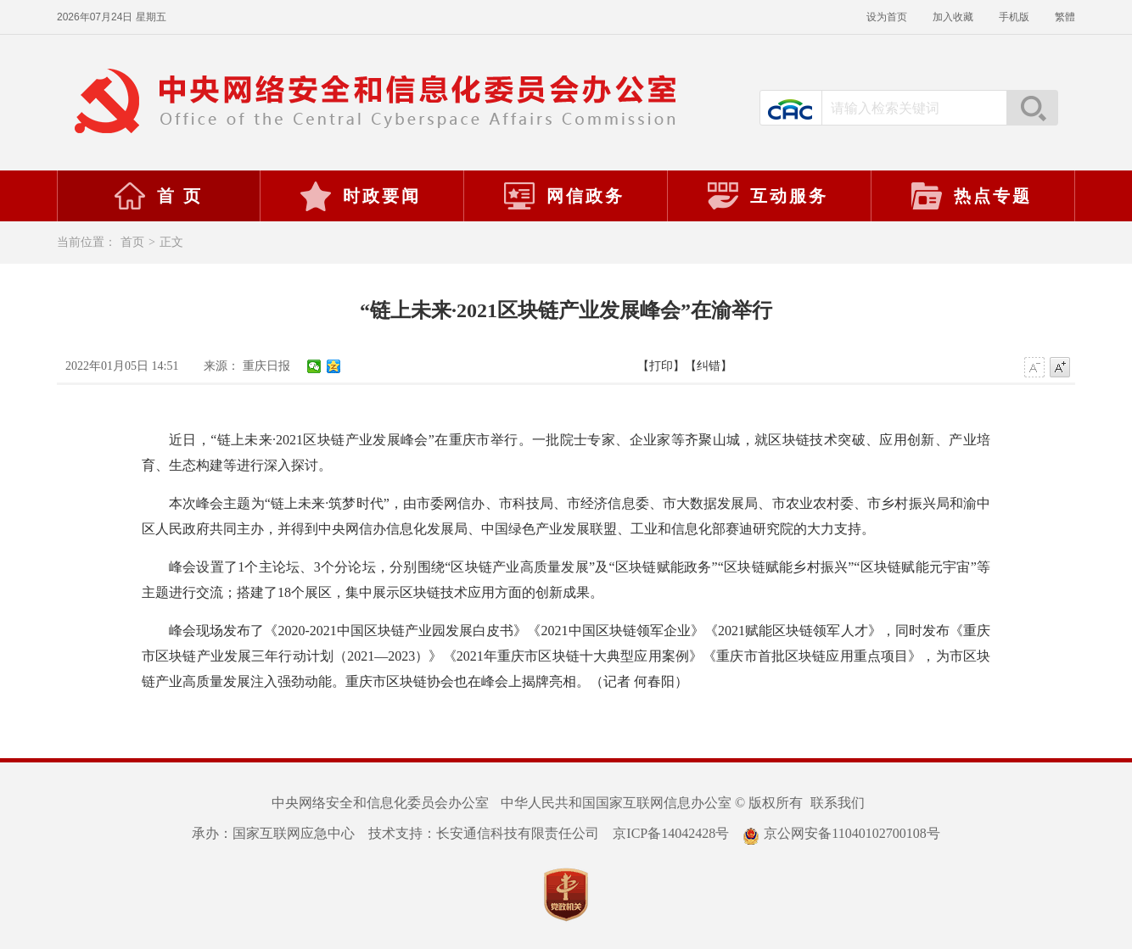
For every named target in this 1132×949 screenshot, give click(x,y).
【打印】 (661, 366)
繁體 (1065, 17)
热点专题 (971, 195)
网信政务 (563, 195)
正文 (171, 242)
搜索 (1031, 108)
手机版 (1014, 17)
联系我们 (837, 802)
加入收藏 (953, 17)
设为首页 (886, 17)
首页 (132, 242)
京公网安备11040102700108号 (841, 833)
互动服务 (767, 195)
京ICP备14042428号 (671, 833)
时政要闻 (360, 195)
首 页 (158, 195)
